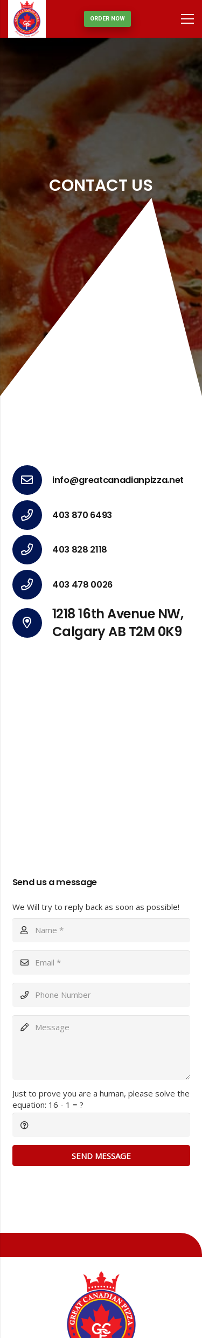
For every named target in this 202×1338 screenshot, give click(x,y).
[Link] (27, 19)
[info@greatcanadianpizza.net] (32, 480)
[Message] (101, 1047)
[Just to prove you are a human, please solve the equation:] (101, 1125)
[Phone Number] (101, 995)
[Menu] (187, 18)
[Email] (101, 962)
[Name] (101, 930)
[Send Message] (101, 1155)
